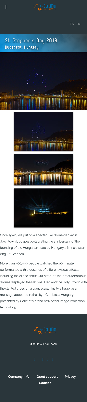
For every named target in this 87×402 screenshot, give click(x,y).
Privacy (70, 376)
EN (72, 24)
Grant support (47, 376)
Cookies (45, 383)
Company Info (19, 376)
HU (79, 24)
